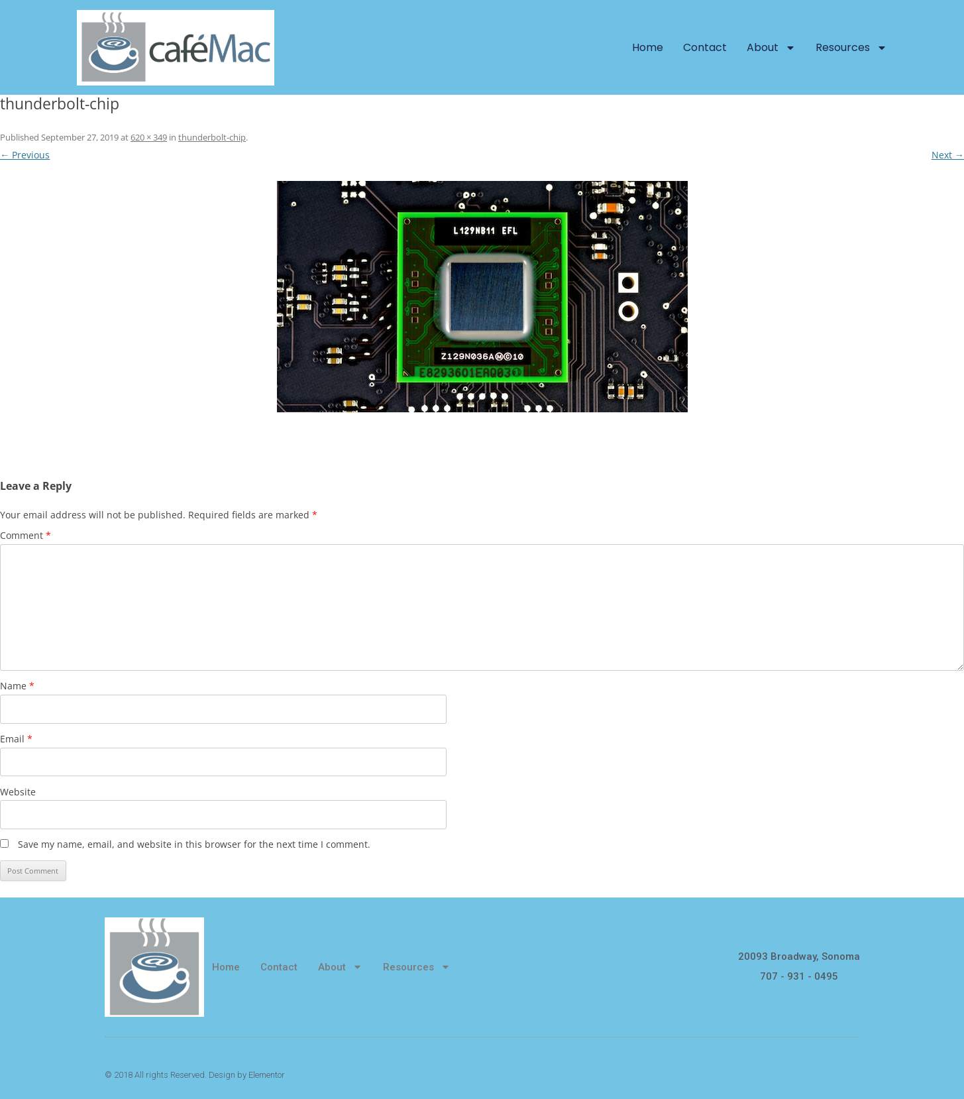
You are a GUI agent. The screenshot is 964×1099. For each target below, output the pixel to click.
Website (18, 791)
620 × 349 (149, 137)
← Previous (25, 154)
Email (16, 738)
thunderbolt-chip (212, 137)
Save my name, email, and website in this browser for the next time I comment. (194, 844)
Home (647, 47)
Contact (705, 47)
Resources (851, 47)
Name (17, 685)
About (771, 47)
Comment (25, 535)
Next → (948, 154)
